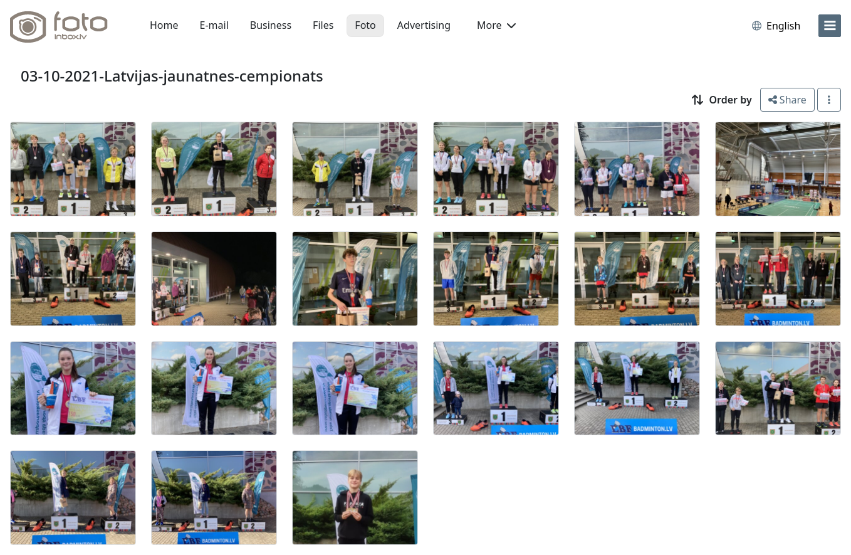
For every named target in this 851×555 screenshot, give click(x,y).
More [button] (496, 25)
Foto (365, 25)
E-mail (214, 25)
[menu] (829, 25)
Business (270, 25)
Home (164, 25)
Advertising (424, 25)
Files (323, 25)
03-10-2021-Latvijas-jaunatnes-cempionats (172, 75)
